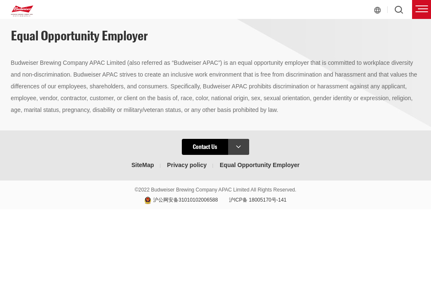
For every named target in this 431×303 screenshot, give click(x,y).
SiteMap (142, 165)
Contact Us (221, 147)
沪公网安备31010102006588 (185, 200)
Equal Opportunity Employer (260, 165)
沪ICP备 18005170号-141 (258, 200)
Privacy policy (187, 165)
